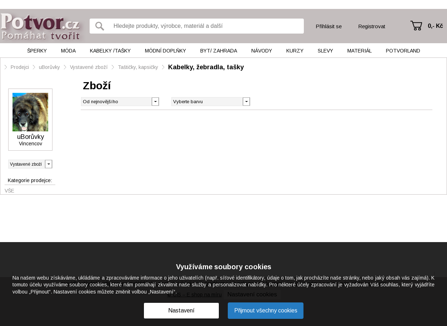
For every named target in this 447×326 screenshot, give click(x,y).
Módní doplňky (165, 51)
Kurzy (294, 51)
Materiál (359, 51)
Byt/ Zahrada (218, 51)
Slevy (325, 51)
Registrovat (371, 26)
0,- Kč (435, 26)
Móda (68, 51)
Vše (9, 191)
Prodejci (20, 67)
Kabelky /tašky (110, 51)
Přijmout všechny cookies (265, 310)
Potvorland (403, 51)
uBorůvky (49, 67)
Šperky (37, 51)
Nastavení (181, 310)
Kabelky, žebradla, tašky (206, 67)
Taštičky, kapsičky (138, 67)
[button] (246, 101)
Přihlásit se (329, 26)
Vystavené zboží (89, 67)
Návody (261, 51)
